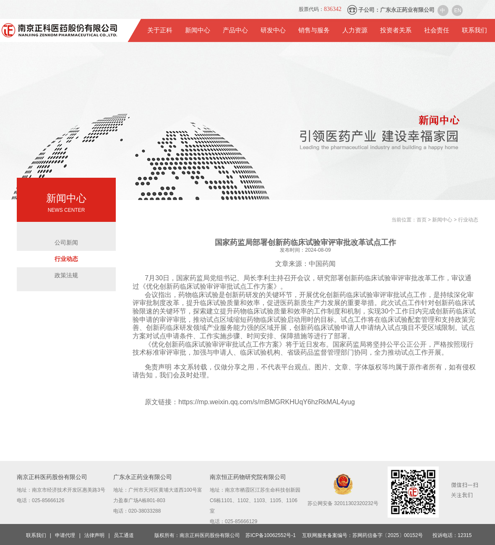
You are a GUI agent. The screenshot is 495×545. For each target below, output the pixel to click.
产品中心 (235, 30)
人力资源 (354, 30)
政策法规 (66, 275)
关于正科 (159, 30)
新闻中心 (197, 30)
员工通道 (124, 535)
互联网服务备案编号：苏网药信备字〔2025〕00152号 (362, 535)
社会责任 (436, 30)
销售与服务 (314, 30)
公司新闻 (66, 242)
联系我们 (474, 30)
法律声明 (94, 535)
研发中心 (273, 30)
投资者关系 (396, 30)
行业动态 (66, 258)
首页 (422, 220)
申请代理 (65, 535)
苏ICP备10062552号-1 (270, 535)
